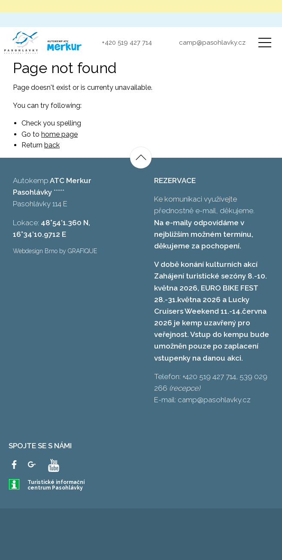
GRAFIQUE (82, 251)
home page (59, 134)
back (52, 145)
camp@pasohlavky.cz (212, 42)
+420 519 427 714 (127, 42)
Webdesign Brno (35, 251)
